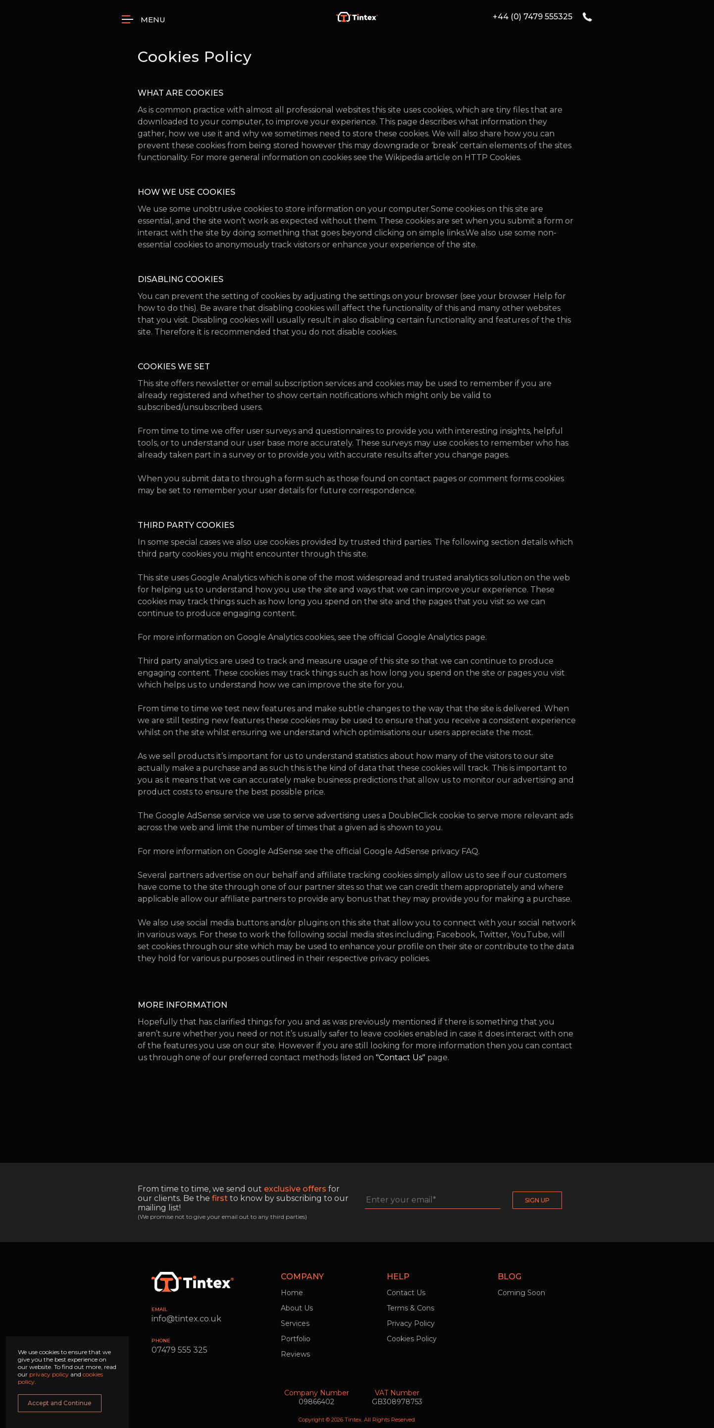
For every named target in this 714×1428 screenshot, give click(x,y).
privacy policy (49, 1374)
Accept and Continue (60, 1403)
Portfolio (295, 1338)
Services (295, 1323)
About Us (297, 1308)
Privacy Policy (411, 1323)
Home (292, 1292)
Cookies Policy (412, 1338)
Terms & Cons (410, 1308)
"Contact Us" (400, 1057)
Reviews (295, 1354)
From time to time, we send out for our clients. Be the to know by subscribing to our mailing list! (243, 1198)
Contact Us (406, 1292)
